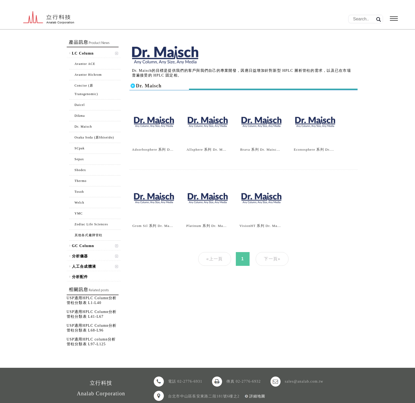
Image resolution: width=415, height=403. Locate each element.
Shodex (80, 170)
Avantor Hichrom (88, 75)
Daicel (80, 105)
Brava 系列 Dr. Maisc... (260, 149)
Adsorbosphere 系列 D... (153, 149)
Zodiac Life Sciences (91, 224)
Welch (79, 202)
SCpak (80, 148)
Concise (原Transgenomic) (86, 90)
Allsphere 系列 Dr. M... (206, 149)
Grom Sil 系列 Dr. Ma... (152, 226)
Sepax (79, 159)
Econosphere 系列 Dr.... (314, 149)
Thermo (81, 181)
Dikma (80, 116)
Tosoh (79, 192)
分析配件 (80, 277)
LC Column (83, 53)
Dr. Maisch (83, 126)
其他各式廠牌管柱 (89, 235)
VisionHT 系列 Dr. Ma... (260, 226)
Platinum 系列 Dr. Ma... (206, 226)
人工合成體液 (84, 266)
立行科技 (49, 18)
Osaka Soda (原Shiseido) (94, 137)
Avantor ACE (85, 64)
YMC (79, 213)
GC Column (83, 246)
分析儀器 (80, 256)
